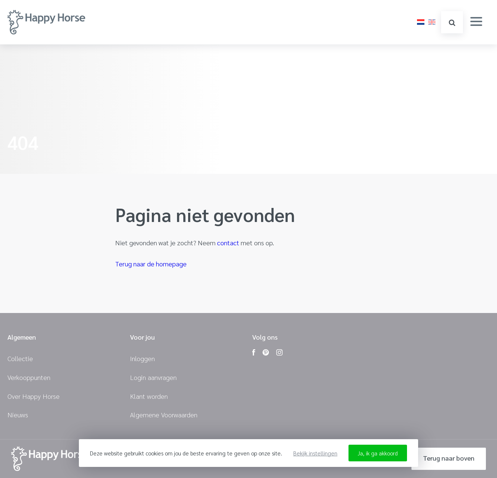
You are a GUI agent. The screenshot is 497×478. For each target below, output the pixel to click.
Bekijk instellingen (315, 453)
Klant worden (149, 396)
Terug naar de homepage (151, 263)
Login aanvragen (153, 377)
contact (228, 242)
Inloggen (142, 358)
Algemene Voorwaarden (163, 414)
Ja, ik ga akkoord (378, 453)
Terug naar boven (448, 458)
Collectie (20, 358)
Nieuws (17, 414)
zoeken (452, 23)
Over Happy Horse (33, 396)
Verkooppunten (28, 377)
